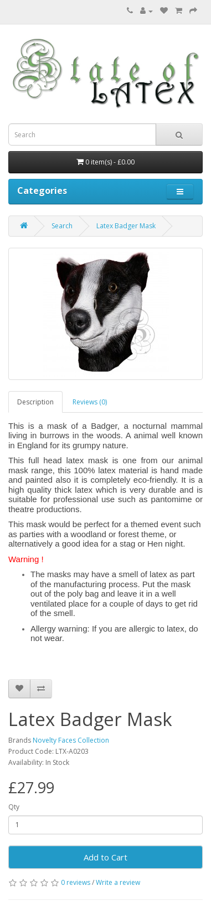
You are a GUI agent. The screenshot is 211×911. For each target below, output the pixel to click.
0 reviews (75, 882)
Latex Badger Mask (126, 226)
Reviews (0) (90, 402)
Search (62, 226)
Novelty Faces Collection (71, 740)
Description (35, 402)
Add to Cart (105, 857)
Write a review (118, 882)
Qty (13, 807)
